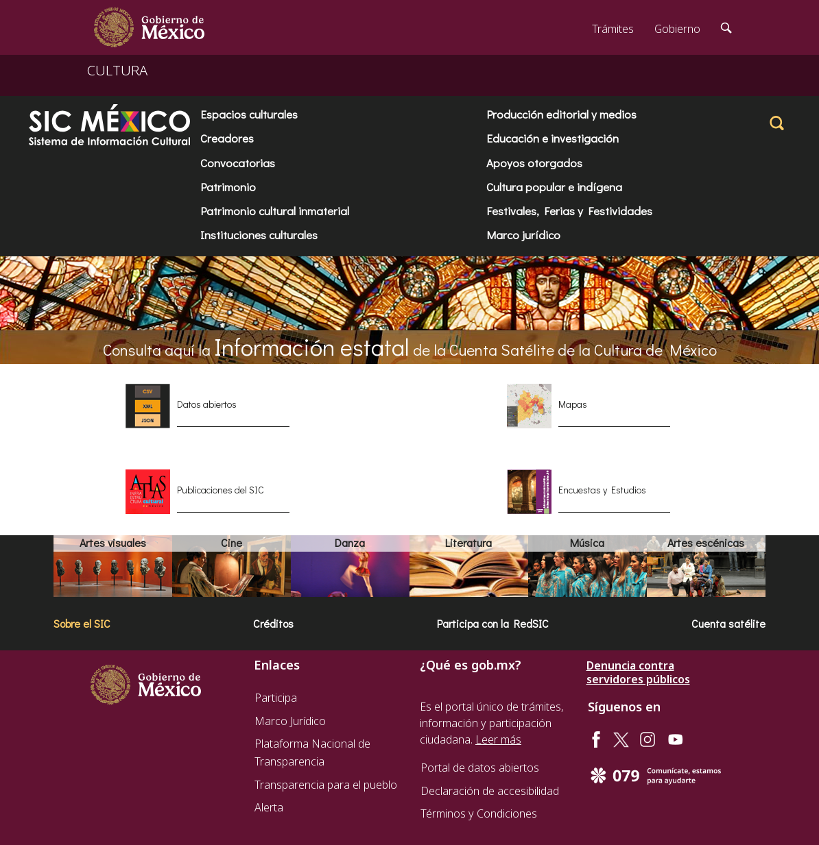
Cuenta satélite (728, 623)
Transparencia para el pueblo (325, 784)
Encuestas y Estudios (602, 489)
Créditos (273, 623)
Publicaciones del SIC (220, 489)
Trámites (613, 28)
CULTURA (117, 70)
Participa (275, 697)
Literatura (468, 542)
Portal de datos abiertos (479, 767)
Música (587, 542)
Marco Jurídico (290, 720)
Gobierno (677, 28)
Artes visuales (113, 542)
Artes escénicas (705, 542)
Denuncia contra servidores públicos (638, 672)
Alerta (268, 807)
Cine (231, 542)
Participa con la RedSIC (493, 623)
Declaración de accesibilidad (489, 790)
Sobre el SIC (82, 623)
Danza (350, 542)
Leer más (498, 739)
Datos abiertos (207, 404)
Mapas (572, 404)
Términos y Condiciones (478, 813)
